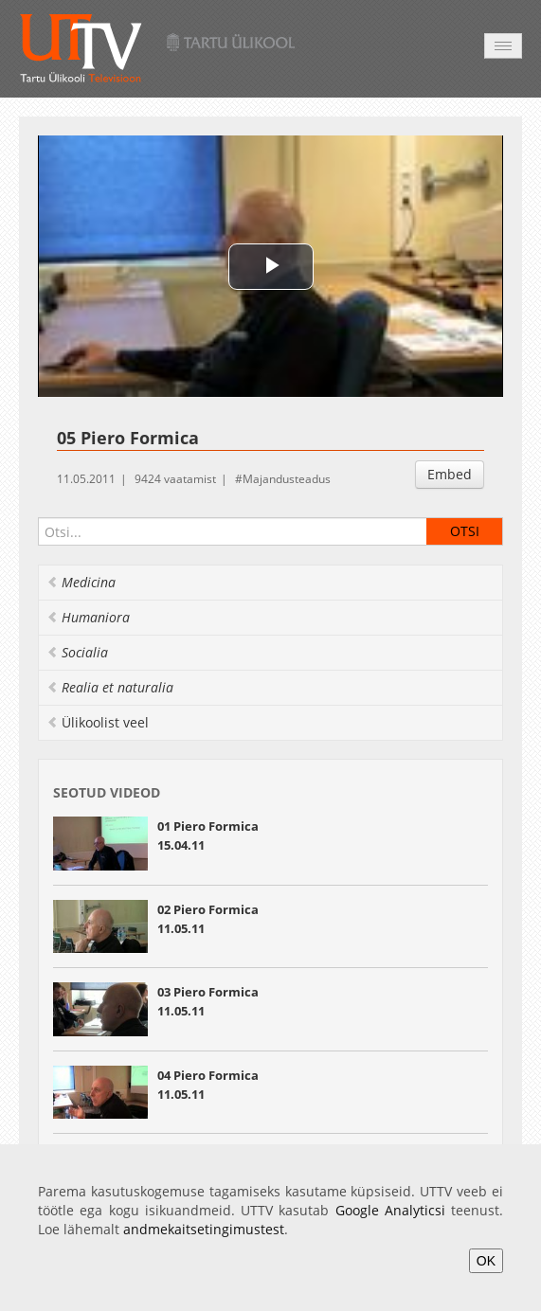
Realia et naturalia (109, 687)
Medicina (81, 582)
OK (486, 1260)
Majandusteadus (287, 479)
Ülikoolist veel (97, 722)
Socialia (77, 652)
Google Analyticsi (390, 1210)
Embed (449, 474)
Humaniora (88, 617)
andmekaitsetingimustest (203, 1229)
